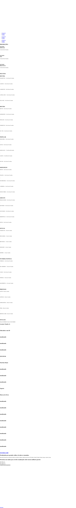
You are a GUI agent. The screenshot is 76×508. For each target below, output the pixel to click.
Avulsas (3, 34)
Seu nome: (2, 461)
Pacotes (3, 37)
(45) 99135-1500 (4, 452)
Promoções (4, 33)
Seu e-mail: (2, 462)
